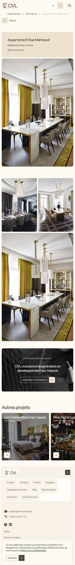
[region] (37, 552)
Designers (50, 482)
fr (60, 5)
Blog (35, 489)
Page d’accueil (14, 14)
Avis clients (12, 497)
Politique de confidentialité (33, 550)
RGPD (7, 531)
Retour (9, 20)
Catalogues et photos (17, 489)
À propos (24, 482)
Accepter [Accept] (12, 558)
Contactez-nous (29, 497)
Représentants (49, 489)
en (53, 5)
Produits (11, 482)
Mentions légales (12, 537)
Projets (37, 482)
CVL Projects (31, 14)
